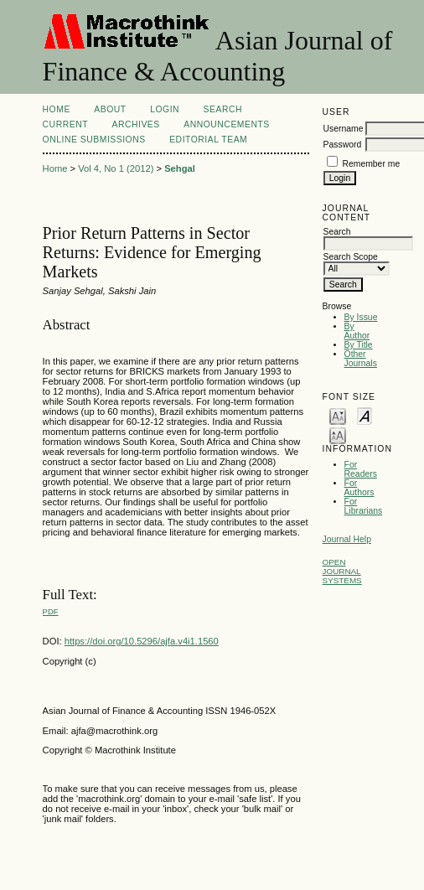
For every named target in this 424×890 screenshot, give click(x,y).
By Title (358, 344)
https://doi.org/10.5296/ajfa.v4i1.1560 (142, 641)
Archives (135, 124)
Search (223, 109)
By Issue (361, 317)
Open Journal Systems (342, 571)
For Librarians (363, 506)
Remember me (371, 163)
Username (343, 128)
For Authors (359, 488)
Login (164, 109)
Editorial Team (208, 139)
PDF (51, 611)
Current (65, 124)
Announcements (227, 124)
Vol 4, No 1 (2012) (115, 168)
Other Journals (360, 358)
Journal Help (347, 539)
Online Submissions (94, 139)
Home (56, 109)
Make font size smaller (337, 415)
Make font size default (364, 415)
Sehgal (179, 168)
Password (342, 144)
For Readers (360, 469)
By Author (357, 331)
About (110, 109)
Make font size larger (337, 434)
